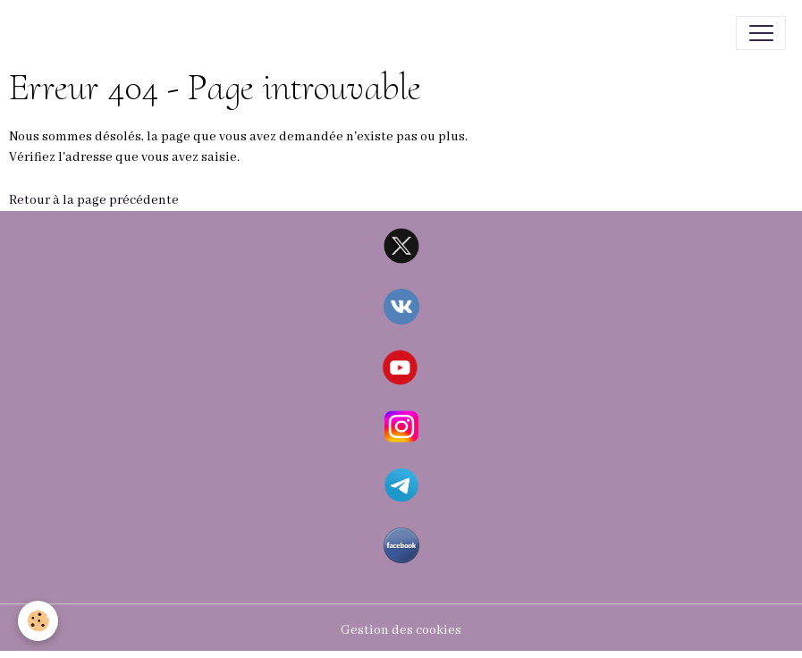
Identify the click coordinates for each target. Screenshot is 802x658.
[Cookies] (38, 621)
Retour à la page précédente (94, 200)
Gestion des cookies (401, 630)
